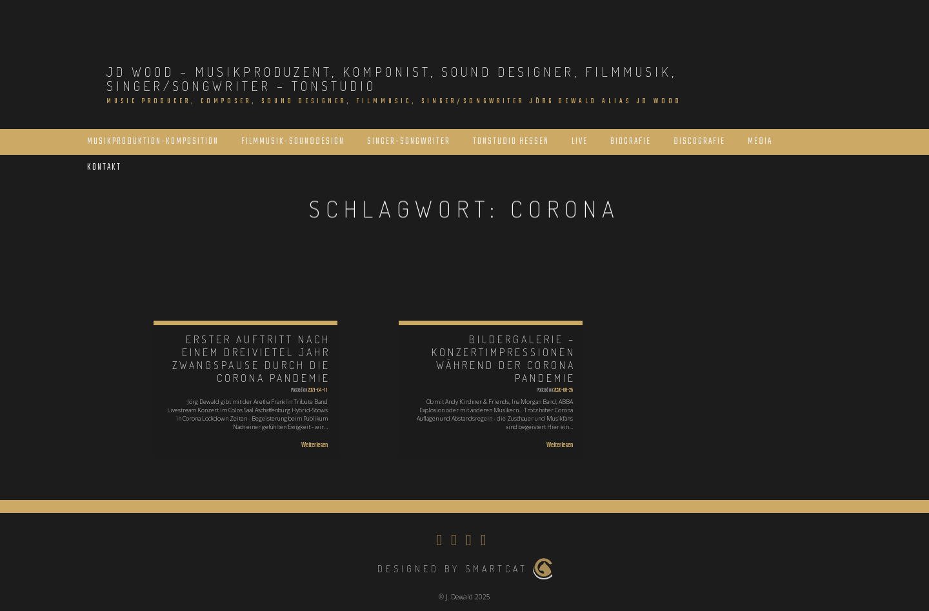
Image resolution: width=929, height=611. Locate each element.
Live (580, 141)
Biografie (630, 141)
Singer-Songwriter (408, 141)
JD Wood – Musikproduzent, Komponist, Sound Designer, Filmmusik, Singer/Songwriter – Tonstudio (391, 78)
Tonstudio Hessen (511, 141)
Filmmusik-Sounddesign (293, 141)
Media (760, 141)
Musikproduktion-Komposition (153, 141)
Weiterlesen (314, 445)
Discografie (699, 141)
